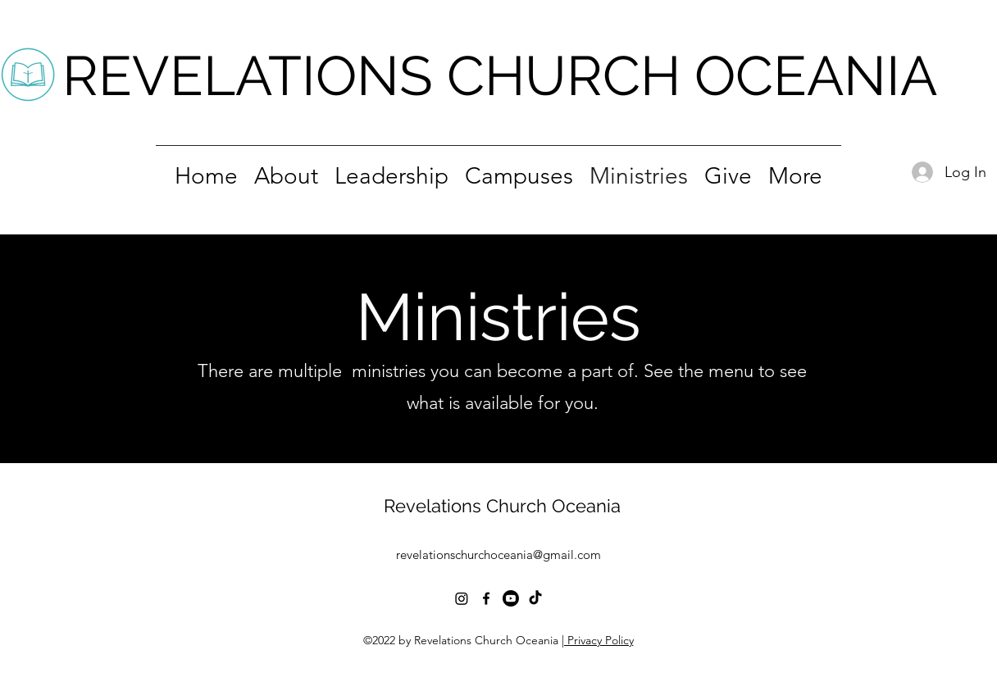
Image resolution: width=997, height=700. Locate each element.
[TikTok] (535, 598)
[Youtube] (511, 598)
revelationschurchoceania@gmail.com (498, 554)
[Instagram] (461, 598)
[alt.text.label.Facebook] (486, 598)
